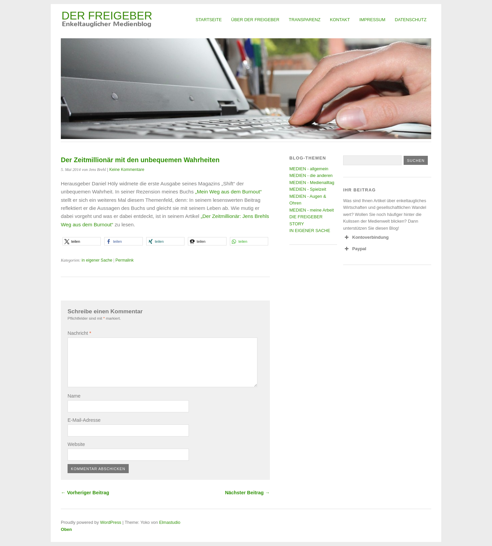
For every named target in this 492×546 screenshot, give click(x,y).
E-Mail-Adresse (84, 420)
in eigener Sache (97, 260)
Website (76, 444)
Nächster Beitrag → (247, 492)
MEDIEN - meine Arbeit (311, 210)
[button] (82, 241)
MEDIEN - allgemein (308, 168)
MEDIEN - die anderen (311, 175)
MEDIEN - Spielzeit (307, 189)
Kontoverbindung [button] (365, 237)
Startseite (209, 19)
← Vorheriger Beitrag (85, 492)
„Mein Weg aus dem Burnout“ (228, 191)
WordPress (110, 522)
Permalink (124, 260)
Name (74, 396)
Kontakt (340, 19)
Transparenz (304, 19)
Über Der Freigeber (255, 19)
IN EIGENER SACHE (309, 230)
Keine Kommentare (126, 169)
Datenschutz (410, 19)
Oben (66, 529)
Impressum (372, 19)
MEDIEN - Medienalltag (311, 182)
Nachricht (79, 333)
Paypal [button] (354, 248)
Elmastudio (169, 522)
